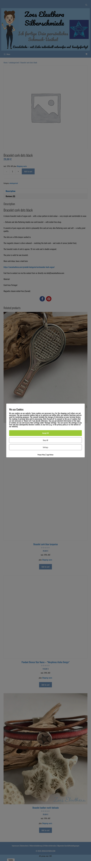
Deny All (45, 440)
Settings (45, 447)
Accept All (45, 433)
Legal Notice (50, 454)
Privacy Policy (41, 454)
